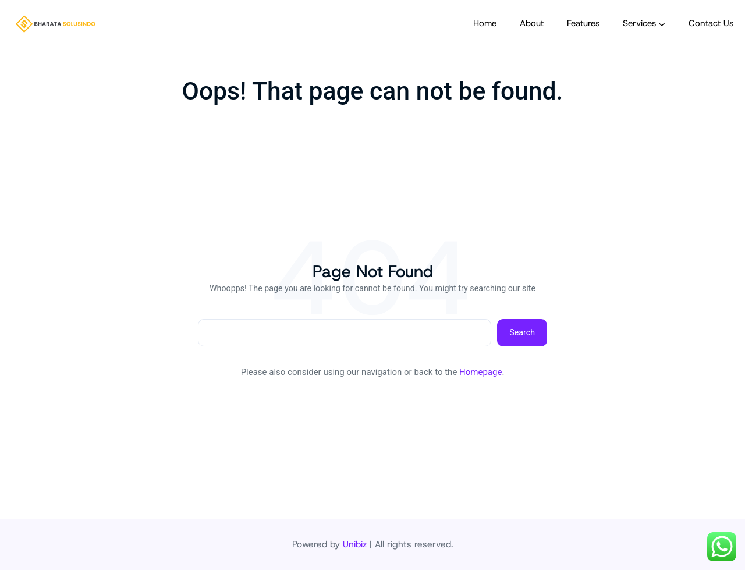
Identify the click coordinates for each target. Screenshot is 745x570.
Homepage (480, 372)
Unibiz (355, 544)
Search (522, 332)
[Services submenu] (661, 23)
